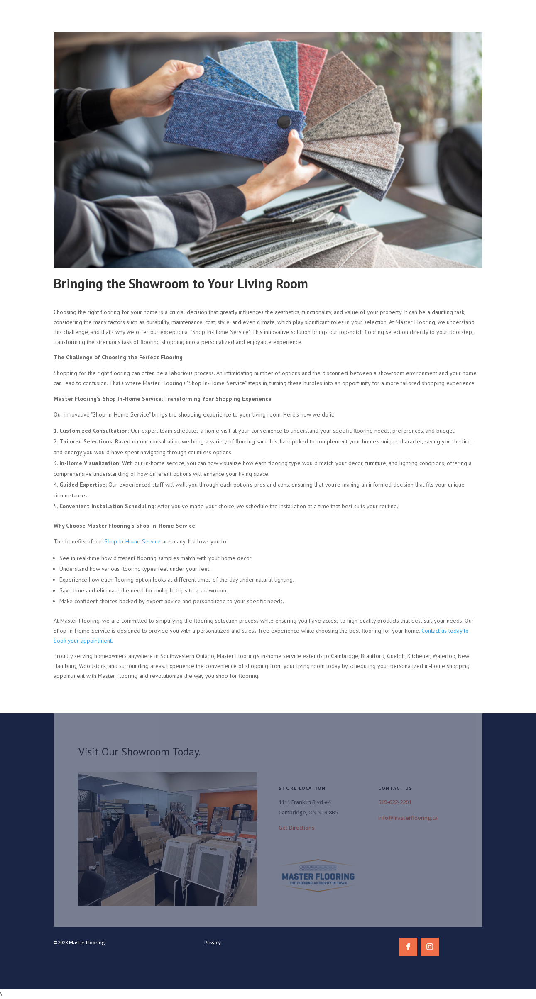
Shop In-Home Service (132, 541)
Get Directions (297, 827)
